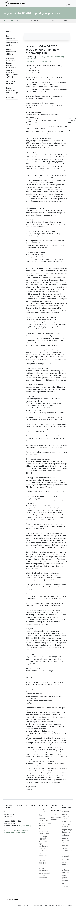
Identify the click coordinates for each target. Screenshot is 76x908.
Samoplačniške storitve (12, 44)
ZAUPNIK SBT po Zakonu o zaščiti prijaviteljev (66, 816)
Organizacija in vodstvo (67, 831)
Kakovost (65, 835)
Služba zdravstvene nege (67, 850)
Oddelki (53, 814)
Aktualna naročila (65, 871)
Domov (6, 21)
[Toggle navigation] (69, 4)
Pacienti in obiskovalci (10, 37)
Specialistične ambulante (56, 818)
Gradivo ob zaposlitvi (43, 810)
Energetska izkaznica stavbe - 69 (38, 61)
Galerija (65, 881)
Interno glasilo (65, 876)
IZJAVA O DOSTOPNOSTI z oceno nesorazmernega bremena (16, 831)
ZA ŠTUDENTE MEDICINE (11, 82)
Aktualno (13, 21)
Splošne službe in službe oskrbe (65, 841)
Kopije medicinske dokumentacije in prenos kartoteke (12, 92)
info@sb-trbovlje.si (26, 826)
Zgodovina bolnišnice (66, 825)
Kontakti (65, 856)
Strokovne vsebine (66, 885)
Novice (8, 32)
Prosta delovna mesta (65, 864)
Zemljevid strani (11, 900)
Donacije (65, 859)
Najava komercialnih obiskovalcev (11, 51)
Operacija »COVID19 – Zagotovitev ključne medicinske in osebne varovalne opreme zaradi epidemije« (12, 67)
